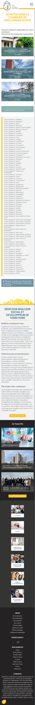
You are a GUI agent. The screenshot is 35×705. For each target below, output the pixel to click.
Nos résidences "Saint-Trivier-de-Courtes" (15, 246)
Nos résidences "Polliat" (12, 208)
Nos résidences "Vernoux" (13, 265)
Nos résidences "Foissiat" (13, 167)
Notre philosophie (17, 618)
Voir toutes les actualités (17, 496)
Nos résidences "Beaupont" (13, 121)
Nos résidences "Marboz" (13, 190)
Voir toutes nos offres (17, 416)
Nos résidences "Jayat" (12, 176)
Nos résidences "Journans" (13, 178)
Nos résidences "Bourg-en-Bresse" (16, 129)
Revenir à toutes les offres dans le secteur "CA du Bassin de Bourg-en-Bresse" (17, 283)
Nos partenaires (17, 620)
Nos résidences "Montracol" (14, 198)
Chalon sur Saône (17, 657)
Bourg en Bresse (17, 652)
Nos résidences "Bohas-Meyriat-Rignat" (17, 127)
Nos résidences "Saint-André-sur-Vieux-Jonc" (17, 216)
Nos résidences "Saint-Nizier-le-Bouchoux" (15, 239)
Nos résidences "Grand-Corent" (15, 169)
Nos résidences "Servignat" (13, 253)
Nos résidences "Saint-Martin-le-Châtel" (17, 236)
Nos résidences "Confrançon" (14, 141)
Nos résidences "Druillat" (12, 163)
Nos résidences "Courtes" (13, 149)
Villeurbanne (17, 669)
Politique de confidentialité (17, 632)
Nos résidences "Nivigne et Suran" (15, 202)
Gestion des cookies (17, 627)
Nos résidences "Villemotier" (14, 269)
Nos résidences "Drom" (12, 161)
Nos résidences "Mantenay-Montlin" (16, 188)
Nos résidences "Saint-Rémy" (14, 242)
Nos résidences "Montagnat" (14, 194)
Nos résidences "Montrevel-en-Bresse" (17, 200)
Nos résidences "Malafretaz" (14, 186)
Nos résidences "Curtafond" (13, 155)
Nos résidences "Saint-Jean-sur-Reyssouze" (15, 226)
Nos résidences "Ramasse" (13, 212)
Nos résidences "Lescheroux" (14, 184)
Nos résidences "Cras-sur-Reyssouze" (16, 151)
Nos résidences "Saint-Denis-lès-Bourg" (17, 219)
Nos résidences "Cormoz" (13, 143)
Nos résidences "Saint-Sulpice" (14, 244)
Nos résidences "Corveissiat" (14, 145)
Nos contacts (17, 623)
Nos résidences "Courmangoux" (15, 147)
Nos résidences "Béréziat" (13, 125)
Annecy (17, 650)
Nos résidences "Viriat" (12, 273)
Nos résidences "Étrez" (12, 165)
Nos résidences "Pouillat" (13, 210)
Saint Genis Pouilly (17, 664)
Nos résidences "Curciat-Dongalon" (16, 153)
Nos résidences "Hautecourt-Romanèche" (14, 171)
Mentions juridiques (17, 630)
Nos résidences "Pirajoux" (13, 206)
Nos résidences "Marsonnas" (14, 192)
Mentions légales (17, 625)
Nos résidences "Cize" (11, 137)
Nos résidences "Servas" (12, 251)
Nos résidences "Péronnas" (13, 204)
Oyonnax (17, 659)
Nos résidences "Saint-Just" (13, 232)
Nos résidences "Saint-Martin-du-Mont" (17, 234)
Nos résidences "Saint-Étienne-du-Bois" (17, 223)
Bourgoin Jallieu (17, 654)
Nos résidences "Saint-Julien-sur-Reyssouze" (15, 229)
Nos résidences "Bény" (12, 123)
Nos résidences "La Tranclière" (14, 180)
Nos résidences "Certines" (13, 133)
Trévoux (17, 666)
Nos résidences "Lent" (11, 182)
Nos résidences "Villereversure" (14, 271)
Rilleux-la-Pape (17, 661)
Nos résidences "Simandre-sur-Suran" (16, 255)
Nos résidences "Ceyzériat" (13, 135)
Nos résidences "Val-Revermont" (15, 259)
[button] (4, 702)
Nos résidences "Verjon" (12, 263)
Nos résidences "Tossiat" (12, 257)
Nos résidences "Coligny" (13, 139)
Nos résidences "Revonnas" (13, 214)
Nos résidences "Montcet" (13, 196)
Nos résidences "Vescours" (13, 267)
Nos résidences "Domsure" (13, 159)
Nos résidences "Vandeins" (13, 261)
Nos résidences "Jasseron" (13, 174)
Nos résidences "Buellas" (12, 131)
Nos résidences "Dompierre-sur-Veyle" (17, 157)
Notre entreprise (17, 616)
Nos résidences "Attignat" (13, 119)
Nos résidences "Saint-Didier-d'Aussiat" (17, 221)
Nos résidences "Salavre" (12, 249)
